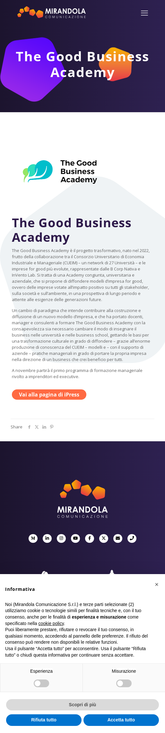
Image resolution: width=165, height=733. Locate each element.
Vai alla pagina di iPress (49, 394)
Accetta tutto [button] (121, 719)
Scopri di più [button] (82, 704)
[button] (157, 584)
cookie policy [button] (51, 623)
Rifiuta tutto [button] (43, 719)
